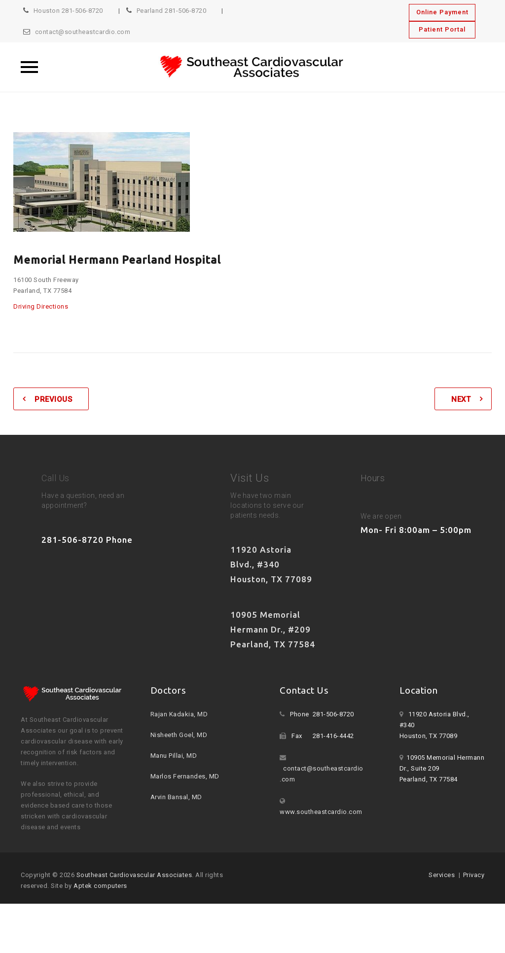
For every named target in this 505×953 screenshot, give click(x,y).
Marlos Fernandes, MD (184, 776)
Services (442, 875)
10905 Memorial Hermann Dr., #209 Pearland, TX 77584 (272, 629)
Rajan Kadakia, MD (179, 714)
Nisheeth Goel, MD (179, 735)
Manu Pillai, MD (173, 755)
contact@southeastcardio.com (83, 31)
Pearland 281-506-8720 (172, 10)
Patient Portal (442, 29)
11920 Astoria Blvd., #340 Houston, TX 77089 (271, 564)
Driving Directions (40, 306)
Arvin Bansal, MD (176, 797)
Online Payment (442, 12)
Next (460, 399)
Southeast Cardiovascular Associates (134, 875)
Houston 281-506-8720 (68, 10)
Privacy (474, 875)
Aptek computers (100, 885)
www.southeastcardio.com (321, 811)
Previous (53, 399)
